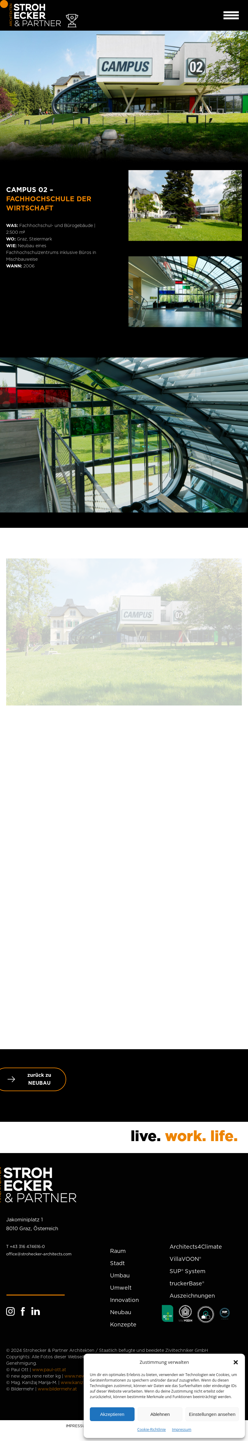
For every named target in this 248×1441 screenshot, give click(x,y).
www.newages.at (82, 1376)
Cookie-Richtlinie (151, 1429)
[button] (236, 1362)
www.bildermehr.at (57, 1389)
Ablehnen (160, 1414)
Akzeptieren (112, 1414)
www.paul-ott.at (49, 1370)
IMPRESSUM (77, 1426)
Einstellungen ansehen (212, 1414)
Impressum (181, 1429)
